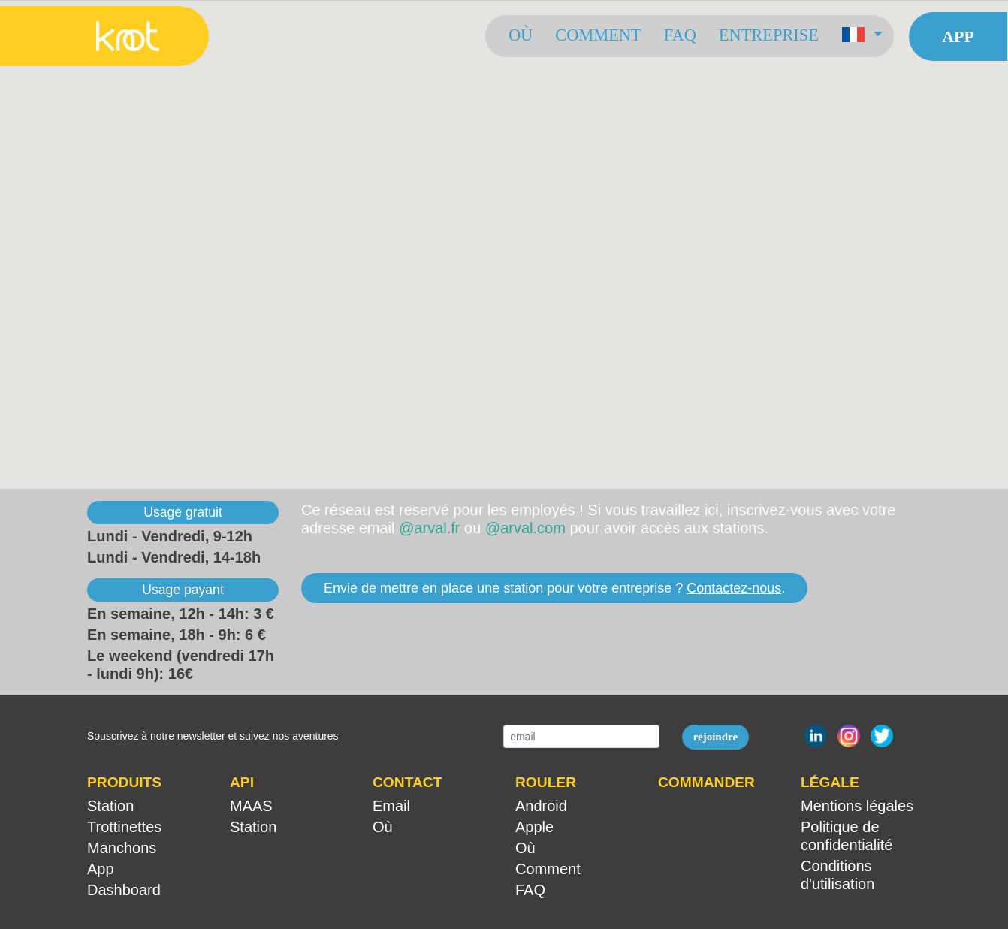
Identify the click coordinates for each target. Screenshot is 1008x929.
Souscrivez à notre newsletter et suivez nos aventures (213, 736)
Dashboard (124, 890)
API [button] (242, 782)
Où (521, 35)
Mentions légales (857, 806)
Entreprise (769, 35)
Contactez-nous (734, 588)
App (958, 36)
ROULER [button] (545, 782)
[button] (862, 36)
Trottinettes (124, 827)
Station (110, 806)
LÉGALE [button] (830, 782)
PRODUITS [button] (124, 782)
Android (541, 806)
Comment (598, 35)
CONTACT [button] (407, 782)
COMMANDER (706, 782)
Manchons (121, 848)
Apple (534, 827)
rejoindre (715, 737)
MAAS (251, 806)
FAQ (680, 35)
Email (391, 806)
